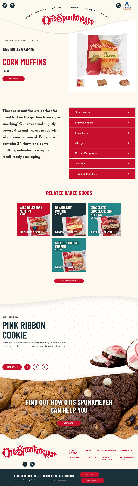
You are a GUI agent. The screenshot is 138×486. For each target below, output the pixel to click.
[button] (30, 79)
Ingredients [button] (81, 133)
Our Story (92, 457)
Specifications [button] (83, 112)
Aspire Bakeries (107, 458)
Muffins (23, 40)
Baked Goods (14, 40)
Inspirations (93, 451)
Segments (74, 457)
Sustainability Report (127, 458)
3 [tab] (45, 367)
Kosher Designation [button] (86, 153)
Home (6, 40)
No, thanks (92, 480)
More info (62, 480)
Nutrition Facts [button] (84, 122)
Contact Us (69, 423)
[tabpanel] (69, 328)
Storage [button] (80, 163)
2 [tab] (36, 367)
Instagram (12, 5)
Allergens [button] (80, 143)
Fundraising (109, 451)
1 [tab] (27, 367)
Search (118, 5)
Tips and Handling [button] (86, 173)
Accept (89, 474)
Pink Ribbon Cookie (23, 329)
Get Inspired (12, 367)
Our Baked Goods (69, 281)
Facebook (4, 5)
